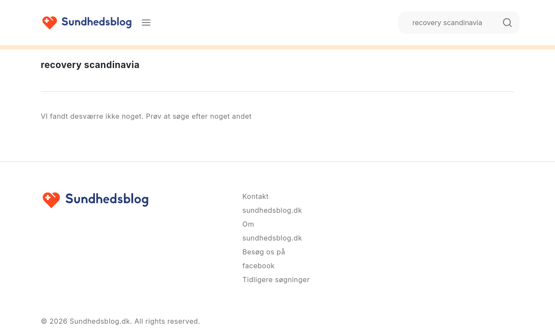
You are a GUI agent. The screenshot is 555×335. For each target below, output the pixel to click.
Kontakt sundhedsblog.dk (272, 203)
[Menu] (146, 22)
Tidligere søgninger (276, 279)
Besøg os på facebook (263, 258)
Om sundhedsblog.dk (272, 231)
